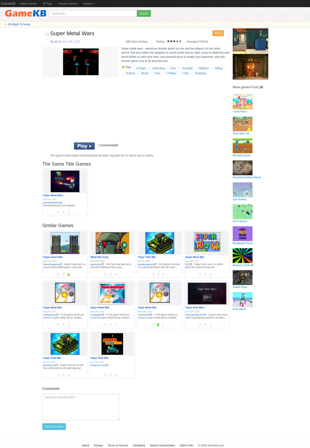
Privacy (98, 445)
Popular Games (67, 3)
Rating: (160, 41)
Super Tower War (52, 257)
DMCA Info (186, 445)
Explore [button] (89, 3)
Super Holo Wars (194, 307)
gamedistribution (52, 202)
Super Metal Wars (53, 195)
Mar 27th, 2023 (71, 41)
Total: (203, 41)
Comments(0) (107, 145)
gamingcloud (50, 365)
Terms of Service (118, 445)
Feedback (139, 445)
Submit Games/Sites (162, 445)
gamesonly (97, 264)
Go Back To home (19, 24)
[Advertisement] (91, 110)
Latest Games (28, 3)
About (85, 445)
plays (144, 41)
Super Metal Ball (52, 307)
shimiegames (51, 315)
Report (218, 33)
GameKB (8, 4)
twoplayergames (147, 264)
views (134, 41)
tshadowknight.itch (195, 315)
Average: (192, 41)
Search (143, 13)
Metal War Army (100, 257)
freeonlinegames (52, 264)
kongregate (97, 315)
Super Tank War (147, 257)
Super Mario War (194, 257)
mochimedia (145, 315)
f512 (188, 264)
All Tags (47, 3)
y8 (55, 41)
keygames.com (99, 365)
